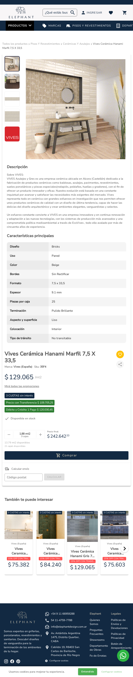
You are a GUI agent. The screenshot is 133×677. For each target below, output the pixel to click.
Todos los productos (15, 44)
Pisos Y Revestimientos (45, 44)
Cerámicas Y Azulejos (76, 44)
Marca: (18, 367)
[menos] (9, 434)
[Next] (124, 548)
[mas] (40, 434)
